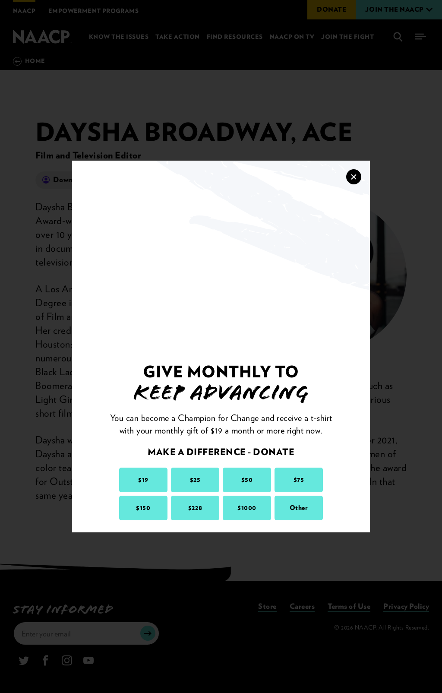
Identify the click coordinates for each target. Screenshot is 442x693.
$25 (195, 480)
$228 (195, 508)
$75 (299, 480)
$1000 (246, 508)
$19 (143, 480)
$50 (247, 480)
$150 (143, 508)
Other (299, 508)
